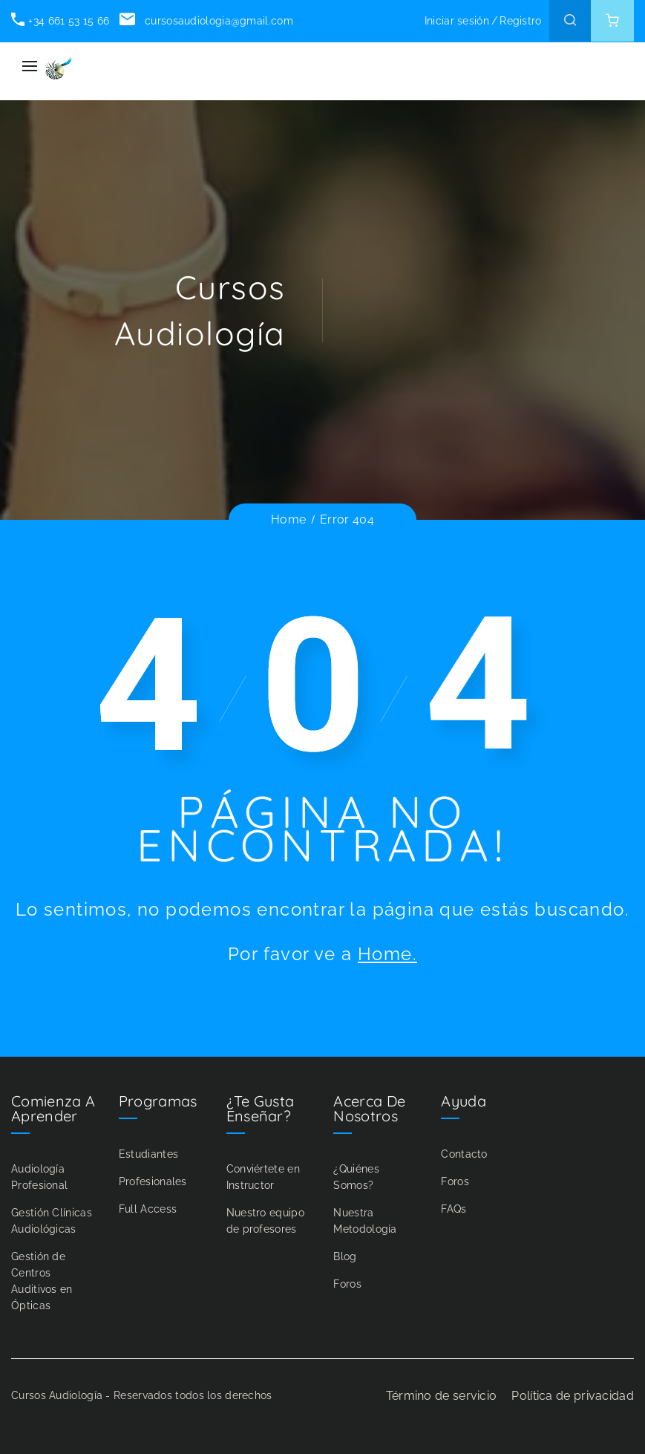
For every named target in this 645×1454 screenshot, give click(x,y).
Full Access (148, 1209)
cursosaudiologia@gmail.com (205, 21)
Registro (520, 21)
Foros (347, 1284)
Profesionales (153, 1181)
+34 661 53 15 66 (60, 21)
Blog (344, 1256)
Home (288, 519)
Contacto (464, 1154)
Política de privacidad (572, 1396)
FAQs (453, 1209)
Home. (387, 954)
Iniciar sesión (457, 21)
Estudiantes (148, 1154)
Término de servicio (441, 1396)
